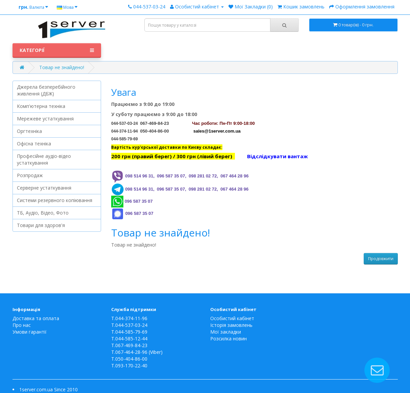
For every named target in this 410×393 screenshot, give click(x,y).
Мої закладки (225, 332)
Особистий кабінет (232, 318)
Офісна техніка (34, 143)
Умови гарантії (30, 332)
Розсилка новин (228, 338)
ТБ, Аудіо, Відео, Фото (43, 212)
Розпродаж (30, 175)
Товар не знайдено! (61, 67)
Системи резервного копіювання (54, 200)
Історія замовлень (231, 325)
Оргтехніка (29, 131)
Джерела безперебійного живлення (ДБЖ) (46, 90)
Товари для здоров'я (41, 225)
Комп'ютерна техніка (41, 106)
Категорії (57, 50)
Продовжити (380, 258)
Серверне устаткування (44, 188)
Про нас (22, 325)
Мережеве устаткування (45, 118)
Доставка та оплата (36, 318)
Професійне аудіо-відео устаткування (44, 159)
